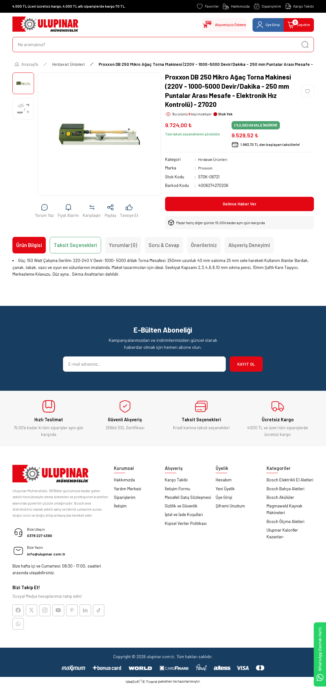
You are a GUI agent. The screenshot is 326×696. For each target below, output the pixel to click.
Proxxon (205, 167)
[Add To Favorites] (307, 91)
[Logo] (45, 25)
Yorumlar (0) (123, 246)
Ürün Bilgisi (29, 246)
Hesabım (224, 480)
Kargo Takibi (176, 480)
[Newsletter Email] (144, 365)
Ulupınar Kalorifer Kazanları (282, 534)
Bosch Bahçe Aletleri (285, 489)
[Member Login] (261, 25)
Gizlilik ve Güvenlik (181, 506)
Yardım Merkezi (127, 489)
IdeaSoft (133, 685)
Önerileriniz (204, 246)
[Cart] (296, 25)
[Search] (163, 44)
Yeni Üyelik (225, 489)
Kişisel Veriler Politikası (186, 524)
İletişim (120, 506)
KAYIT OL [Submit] (246, 365)
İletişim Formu (177, 489)
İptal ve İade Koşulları (184, 515)
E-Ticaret (150, 686)
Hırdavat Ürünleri (213, 159)
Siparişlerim (124, 498)
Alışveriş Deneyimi (249, 246)
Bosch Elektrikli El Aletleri (290, 480)
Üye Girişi (224, 498)
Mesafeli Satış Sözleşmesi (188, 498)
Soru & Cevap (164, 246)
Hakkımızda (124, 480)
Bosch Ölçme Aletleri (285, 522)
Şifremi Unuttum (230, 506)
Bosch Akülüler (280, 498)
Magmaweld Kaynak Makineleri (284, 510)
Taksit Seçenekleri (75, 246)
